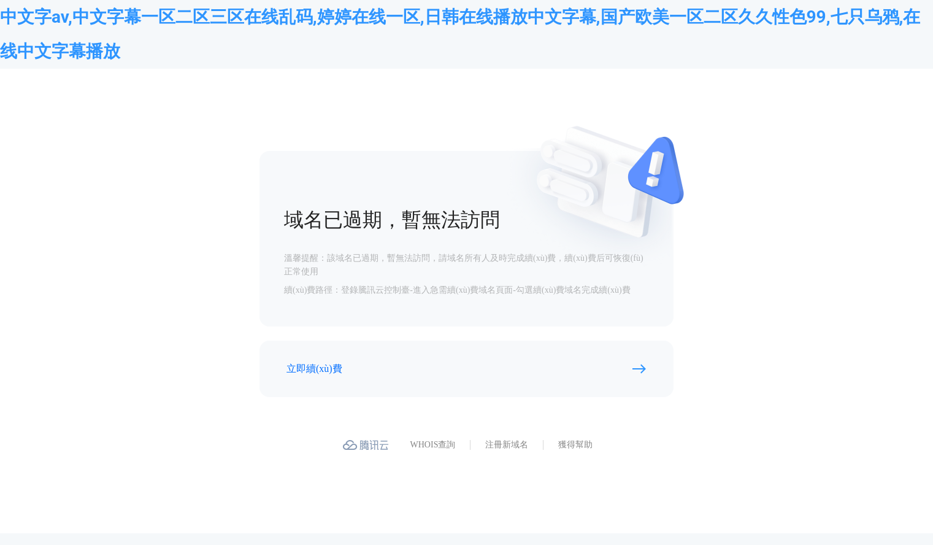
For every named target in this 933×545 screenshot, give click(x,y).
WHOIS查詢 (433, 444)
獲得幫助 (575, 444)
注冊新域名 (506, 444)
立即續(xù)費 (314, 368)
